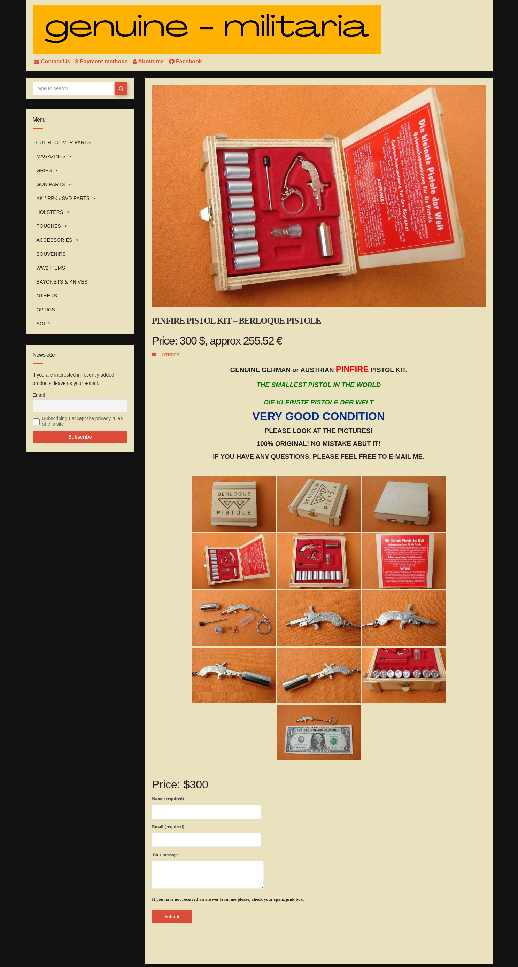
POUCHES (52, 226)
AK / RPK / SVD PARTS (67, 198)
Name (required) (206, 806)
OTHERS (47, 296)
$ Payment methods (102, 61)
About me (149, 61)
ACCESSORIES (58, 240)
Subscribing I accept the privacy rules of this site (82, 421)
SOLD (43, 323)
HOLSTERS (53, 212)
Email (39, 395)
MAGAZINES (55, 156)
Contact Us (53, 61)
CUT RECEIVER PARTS (63, 142)
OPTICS (46, 309)
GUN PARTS (54, 184)
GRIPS (48, 170)
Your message (208, 870)
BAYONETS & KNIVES (62, 282)
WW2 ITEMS (51, 268)
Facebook (185, 61)
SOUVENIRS (51, 254)
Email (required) (206, 834)
